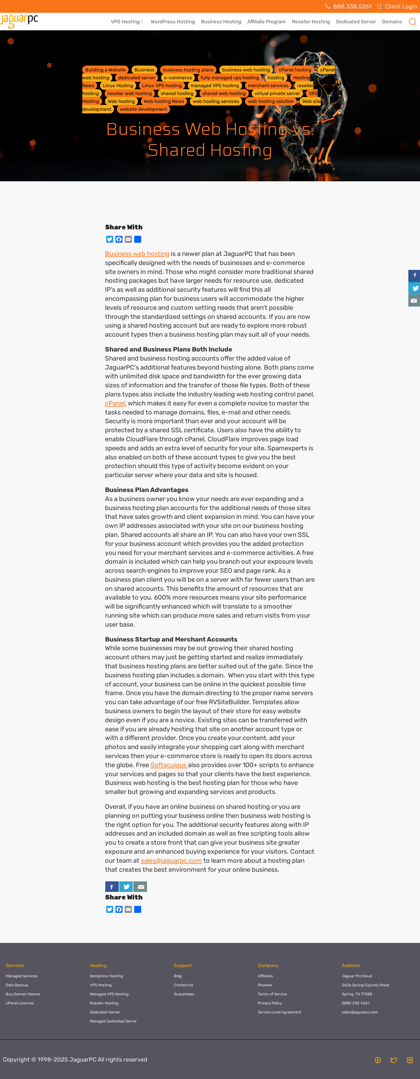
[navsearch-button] (413, 21)
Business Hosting (223, 21)
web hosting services (216, 101)
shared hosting (177, 93)
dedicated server (136, 77)
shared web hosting (224, 93)
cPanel (115, 403)
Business (144, 70)
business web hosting (246, 70)
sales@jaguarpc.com (171, 860)
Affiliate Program (268, 21)
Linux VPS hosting (162, 85)
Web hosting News (164, 101)
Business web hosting (137, 254)
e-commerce (178, 77)
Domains (392, 21)
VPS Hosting (129, 21)
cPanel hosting (295, 70)
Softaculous (169, 765)
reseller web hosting (130, 93)
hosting (276, 77)
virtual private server (277, 93)
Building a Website (105, 70)
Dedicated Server (357, 21)
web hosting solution (271, 101)
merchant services (268, 85)
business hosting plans (188, 70)
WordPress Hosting (175, 21)
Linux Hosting (118, 85)
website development (143, 109)
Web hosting (121, 101)
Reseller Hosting (312, 21)
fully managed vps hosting (230, 77)
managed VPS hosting (215, 85)
